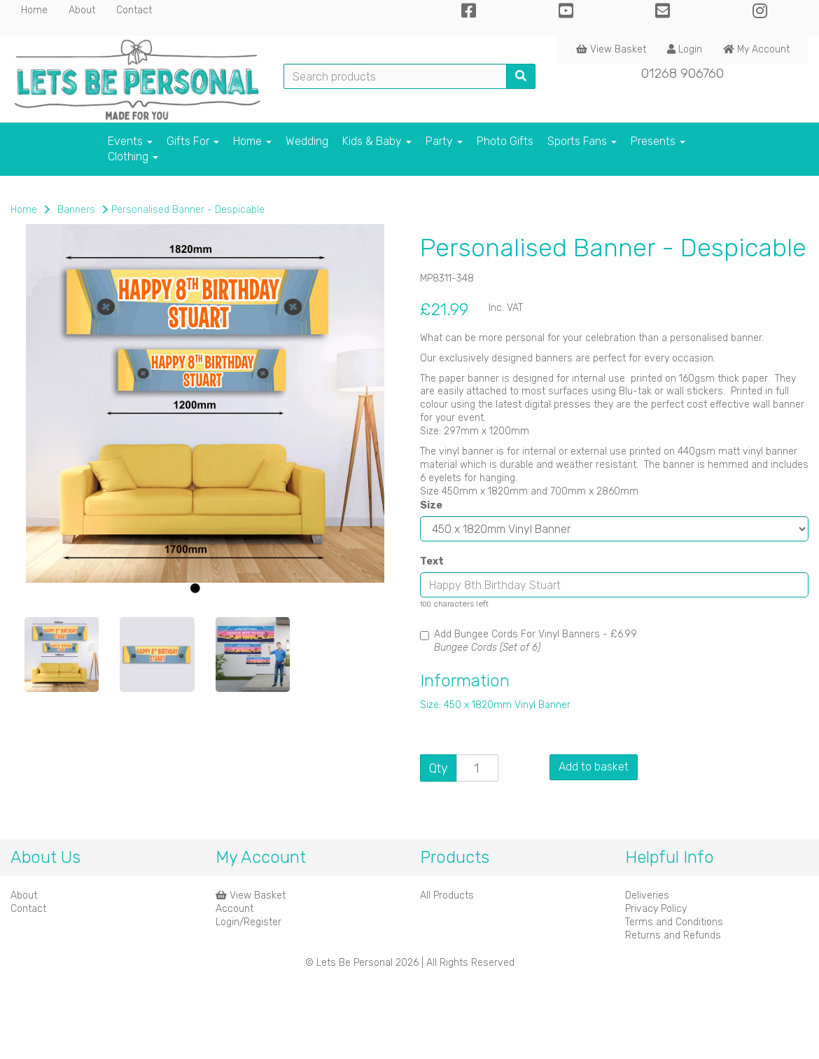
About (82, 10)
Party (444, 141)
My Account (756, 49)
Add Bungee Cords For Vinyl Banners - (528, 640)
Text (432, 561)
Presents (658, 141)
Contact (134, 10)
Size (431, 505)
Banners (76, 210)
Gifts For (193, 141)
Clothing (133, 156)
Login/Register (248, 922)
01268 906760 (682, 73)
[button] (47, 508)
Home (34, 10)
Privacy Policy (656, 909)
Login (684, 49)
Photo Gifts (505, 141)
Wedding (307, 141)
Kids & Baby (377, 141)
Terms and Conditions (674, 922)
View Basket (611, 49)
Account (234, 909)
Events (130, 141)
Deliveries (647, 895)
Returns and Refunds (673, 935)
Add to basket (594, 766)
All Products (447, 895)
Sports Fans (582, 141)
